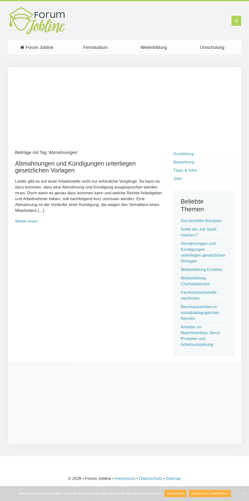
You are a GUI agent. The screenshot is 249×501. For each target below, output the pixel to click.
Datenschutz (150, 478)
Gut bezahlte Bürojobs (201, 220)
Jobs (177, 178)
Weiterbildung (153, 47)
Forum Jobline (36, 47)
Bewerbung (183, 162)
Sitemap (173, 478)
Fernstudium (95, 47)
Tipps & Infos (185, 170)
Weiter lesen (26, 221)
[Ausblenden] (242, 493)
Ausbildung (183, 154)
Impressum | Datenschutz (210, 493)
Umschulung (212, 47)
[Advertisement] (124, 108)
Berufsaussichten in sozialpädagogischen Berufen (200, 312)
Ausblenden (175, 493)
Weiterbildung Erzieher (201, 269)
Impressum (125, 478)
